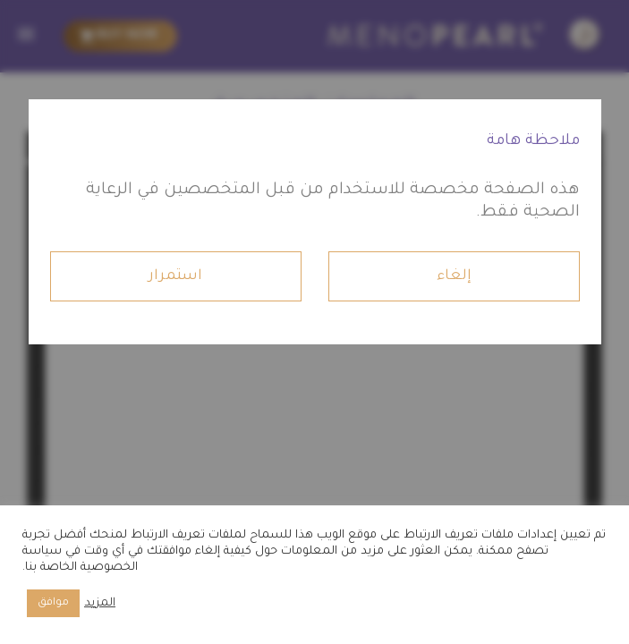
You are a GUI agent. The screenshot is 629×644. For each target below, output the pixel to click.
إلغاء (454, 276)
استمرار (175, 276)
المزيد (99, 603)
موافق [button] (53, 603)
